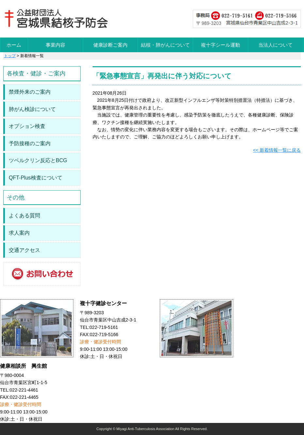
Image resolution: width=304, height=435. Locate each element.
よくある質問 (24, 215)
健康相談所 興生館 (23, 366)
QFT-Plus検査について (35, 177)
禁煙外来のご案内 (30, 92)
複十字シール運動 (220, 45)
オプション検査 (27, 126)
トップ (10, 56)
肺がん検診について (32, 109)
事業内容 (55, 45)
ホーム (14, 45)
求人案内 (19, 233)
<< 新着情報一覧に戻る (277, 150)
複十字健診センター (103, 303)
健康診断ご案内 (110, 45)
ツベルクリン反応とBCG (38, 160)
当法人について (275, 45)
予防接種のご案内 (30, 143)
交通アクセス (24, 250)
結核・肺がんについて (165, 45)
